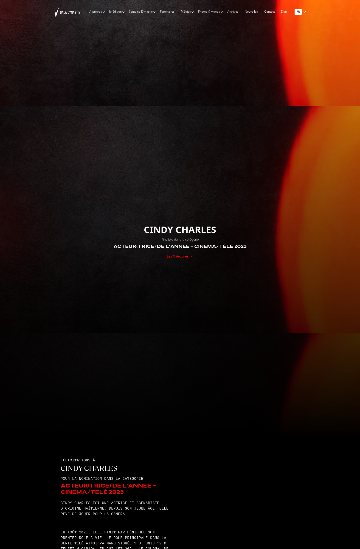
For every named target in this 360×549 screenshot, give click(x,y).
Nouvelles (251, 11)
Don (284, 11)
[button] (95, 12)
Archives (232, 11)
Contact (269, 11)
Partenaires (167, 11)
